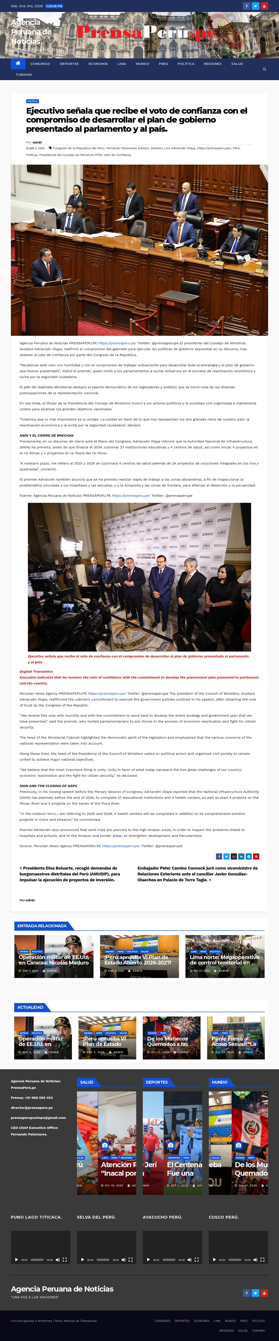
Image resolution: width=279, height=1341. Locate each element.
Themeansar (88, 1320)
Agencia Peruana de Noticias (31, 32)
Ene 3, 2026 (31, 1052)
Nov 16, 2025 (159, 1185)
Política (31, 155)
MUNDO (143, 64)
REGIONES (213, 64)
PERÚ (163, 64)
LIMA (122, 64)
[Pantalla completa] (65, 1260)
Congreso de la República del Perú (78, 148)
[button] (264, 69)
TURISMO (24, 75)
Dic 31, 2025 (160, 1052)
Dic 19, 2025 (93, 1185)
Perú (236, 148)
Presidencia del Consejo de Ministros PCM (70, 155)
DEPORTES (69, 64)
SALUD (237, 64)
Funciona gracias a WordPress (32, 1320)
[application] (40, 1247)
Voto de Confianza (117, 155)
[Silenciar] (58, 1260)
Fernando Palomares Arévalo (127, 148)
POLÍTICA (186, 64)
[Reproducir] (16, 1260)
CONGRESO (40, 64)
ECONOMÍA (98, 64)
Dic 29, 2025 (224, 1052)
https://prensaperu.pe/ (214, 148)
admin (37, 142)
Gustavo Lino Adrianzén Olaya (173, 148)
